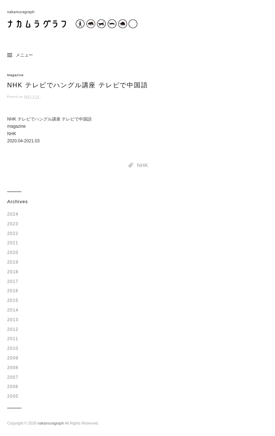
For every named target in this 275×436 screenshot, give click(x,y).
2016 (13, 290)
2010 (13, 348)
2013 (13, 319)
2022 (13, 233)
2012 (13, 329)
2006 (13, 386)
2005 (13, 396)
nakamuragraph (51, 423)
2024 (13, 214)
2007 (13, 377)
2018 (13, 271)
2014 (13, 310)
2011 (13, 338)
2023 (13, 223)
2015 (13, 300)
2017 (13, 281)
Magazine (15, 75)
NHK (142, 165)
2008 (13, 367)
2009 (13, 358)
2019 (13, 262)
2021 (13, 242)
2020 (13, 252)
